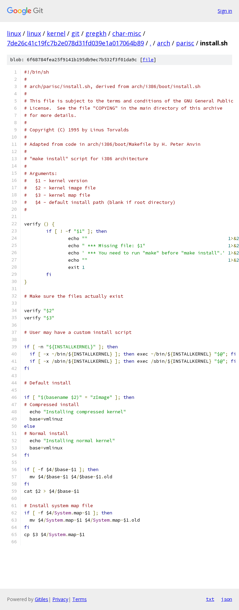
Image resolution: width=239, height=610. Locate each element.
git (75, 33)
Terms (79, 599)
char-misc (126, 33)
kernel (56, 33)
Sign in (225, 11)
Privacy (60, 599)
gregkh (95, 33)
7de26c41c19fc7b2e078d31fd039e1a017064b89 (75, 43)
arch (163, 43)
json (226, 599)
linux (14, 33)
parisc (185, 43)
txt (210, 599)
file (148, 60)
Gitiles (41, 599)
